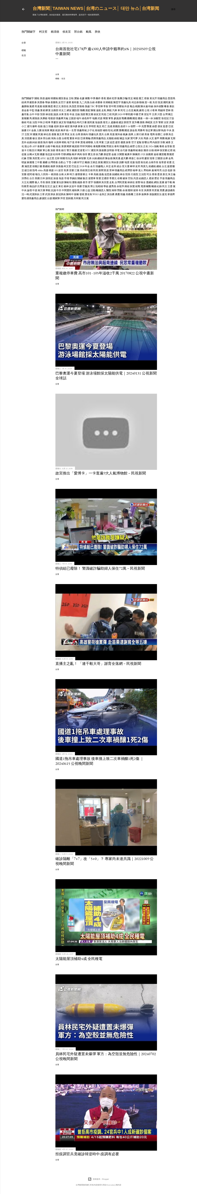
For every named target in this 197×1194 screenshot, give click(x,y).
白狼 (151, 150)
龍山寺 (28, 146)
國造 (134, 118)
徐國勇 (149, 154)
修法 (34, 138)
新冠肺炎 (61, 194)
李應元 (113, 178)
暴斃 (87, 98)
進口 (45, 126)
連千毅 (168, 182)
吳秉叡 (44, 118)
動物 (141, 102)
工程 (109, 114)
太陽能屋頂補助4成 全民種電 (78, 958)
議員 (55, 114)
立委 (170, 186)
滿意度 (28, 166)
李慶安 (54, 122)
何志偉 (135, 102)
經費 (116, 130)
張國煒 (97, 182)
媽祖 (127, 186)
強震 (137, 162)
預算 (42, 114)
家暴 (80, 126)
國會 (140, 118)
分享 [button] (24, 42)
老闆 (29, 174)
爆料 (34, 126)
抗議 (53, 190)
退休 (61, 126)
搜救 (142, 122)
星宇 (90, 182)
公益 (87, 190)
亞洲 (82, 138)
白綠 (92, 102)
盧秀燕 (112, 186)
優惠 (123, 142)
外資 (126, 106)
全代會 (123, 150)
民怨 (103, 114)
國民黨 (167, 102)
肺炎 (97, 31)
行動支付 (32, 150)
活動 (93, 190)
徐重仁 (159, 134)
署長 (58, 150)
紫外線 (119, 134)
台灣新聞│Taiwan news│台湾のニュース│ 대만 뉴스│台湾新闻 (96, 8)
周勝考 (141, 130)
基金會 (25, 110)
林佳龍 (49, 114)
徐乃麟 (99, 154)
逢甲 (156, 138)
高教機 (129, 194)
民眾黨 (155, 190)
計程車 (46, 122)
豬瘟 (135, 98)
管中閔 (112, 106)
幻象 (24, 158)
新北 (165, 174)
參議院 (43, 198)
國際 (31, 182)
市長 (42, 182)
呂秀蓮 (41, 186)
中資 (34, 190)
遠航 (98, 110)
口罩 (42, 194)
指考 (34, 170)
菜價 (63, 146)
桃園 (137, 106)
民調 (114, 114)
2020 (120, 114)
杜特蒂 (56, 154)
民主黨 (85, 198)
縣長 (48, 182)
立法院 (142, 174)
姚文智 (62, 122)
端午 (78, 118)
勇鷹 (117, 194)
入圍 (39, 130)
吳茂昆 (72, 106)
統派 (57, 130)
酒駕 (87, 110)
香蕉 (103, 98)
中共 (58, 190)
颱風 (88, 31)
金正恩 (50, 158)
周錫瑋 (161, 110)
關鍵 (79, 178)
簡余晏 (115, 162)
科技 (77, 138)
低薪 (170, 170)
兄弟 (88, 158)
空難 (29, 158)
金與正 (103, 194)
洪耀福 (120, 106)
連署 (68, 102)
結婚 (29, 142)
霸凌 (151, 178)
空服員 (86, 186)
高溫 (112, 134)
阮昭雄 (99, 186)
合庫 (165, 158)
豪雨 (141, 110)
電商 (152, 134)
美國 (37, 178)
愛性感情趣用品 (30, 198)
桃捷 (51, 170)
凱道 (106, 170)
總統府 (101, 158)
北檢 (77, 114)
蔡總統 (46, 166)
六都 (82, 190)
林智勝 (82, 158)
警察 (160, 122)
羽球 (82, 146)
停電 (117, 150)
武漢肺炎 (34, 194)
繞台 (119, 166)
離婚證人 (101, 190)
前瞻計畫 (37, 166)
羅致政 (36, 118)
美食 (147, 134)
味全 (143, 182)
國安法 (107, 162)
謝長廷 (49, 178)
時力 (72, 174)
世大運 (125, 166)
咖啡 (50, 142)
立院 (26, 134)
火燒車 (57, 142)
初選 (169, 162)
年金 (87, 166)
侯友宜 (66, 31)
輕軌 (64, 142)
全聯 (165, 134)
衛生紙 (144, 162)
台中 (31, 114)
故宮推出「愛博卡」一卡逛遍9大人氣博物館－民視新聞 (100, 473)
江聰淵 (159, 158)
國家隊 (56, 198)
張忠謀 (49, 154)
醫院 (108, 190)
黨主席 (60, 134)
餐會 (166, 106)
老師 (56, 126)
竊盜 (122, 138)
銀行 (63, 150)
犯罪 (114, 98)
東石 (60, 186)
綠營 (132, 146)
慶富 (146, 158)
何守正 (80, 162)
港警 (137, 182)
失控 (155, 102)
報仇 (37, 174)
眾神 (111, 170)
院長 (127, 174)
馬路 (146, 138)
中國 (135, 114)
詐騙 (125, 98)
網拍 (156, 182)
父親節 (72, 118)
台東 (106, 134)
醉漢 (48, 110)
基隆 (53, 134)
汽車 (114, 110)
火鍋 (94, 158)
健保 (125, 178)
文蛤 (71, 98)
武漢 (47, 194)
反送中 (72, 186)
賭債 (40, 142)
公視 (147, 110)
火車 (66, 174)
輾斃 (148, 186)
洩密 (82, 114)
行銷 (141, 134)
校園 (45, 106)
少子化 (90, 130)
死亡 (104, 126)
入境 (96, 142)
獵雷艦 (162, 154)
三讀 (106, 142)
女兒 (85, 126)
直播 (161, 182)
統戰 (137, 186)
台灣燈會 (53, 162)
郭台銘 (78, 31)
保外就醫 (159, 106)
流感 (109, 126)
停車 (77, 142)
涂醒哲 (157, 118)
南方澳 (41, 190)
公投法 (139, 146)
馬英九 (144, 166)
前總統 (152, 166)
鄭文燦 (89, 114)
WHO (96, 194)
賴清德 (55, 31)
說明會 (110, 150)
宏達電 (81, 150)
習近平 (147, 114)
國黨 (35, 134)
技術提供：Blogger (98, 1179)
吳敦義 (59, 166)
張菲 (84, 154)
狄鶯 (132, 186)
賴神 (66, 186)
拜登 (62, 198)
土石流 (129, 110)
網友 (69, 110)
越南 (47, 98)
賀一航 (148, 102)
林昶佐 (131, 182)
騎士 (85, 174)
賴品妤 (33, 186)
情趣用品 (162, 98)
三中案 (38, 162)
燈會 (146, 98)
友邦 (137, 166)
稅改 (58, 146)
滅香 (168, 142)
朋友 (160, 126)
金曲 (33, 130)
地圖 (94, 118)
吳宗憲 (105, 182)
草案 (101, 142)
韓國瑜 (54, 98)
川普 (159, 114)
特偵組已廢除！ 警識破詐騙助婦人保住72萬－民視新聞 (100, 568)
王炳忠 (94, 162)
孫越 (87, 106)
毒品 (132, 106)
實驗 (76, 98)
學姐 (105, 186)
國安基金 (63, 98)
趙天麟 (124, 158)
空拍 (130, 178)
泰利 (116, 146)
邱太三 (62, 110)
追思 (112, 142)
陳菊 (93, 110)
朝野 (133, 126)
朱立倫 (171, 174)
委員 (159, 174)
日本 (42, 178)
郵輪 (88, 138)
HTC (88, 150)
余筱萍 (120, 186)
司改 (29, 122)
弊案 (149, 126)
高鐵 (96, 174)
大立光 (25, 182)
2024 (151, 146)
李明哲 (92, 126)
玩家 (127, 138)
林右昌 (47, 134)
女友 (72, 134)
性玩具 (69, 158)
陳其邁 (116, 158)
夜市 (85, 182)
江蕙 (76, 170)
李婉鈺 (73, 178)
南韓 (114, 190)
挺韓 (135, 190)
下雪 (68, 162)
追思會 (108, 174)
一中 (138, 126)
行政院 (134, 174)
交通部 (105, 178)
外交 (108, 166)
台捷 (49, 198)
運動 (74, 182)
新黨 (100, 162)
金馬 (170, 158)
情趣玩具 (126, 102)
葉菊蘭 (25, 118)
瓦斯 (173, 138)
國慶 (42, 154)
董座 (72, 138)
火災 (151, 138)
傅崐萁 (149, 122)
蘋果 (130, 134)
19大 (142, 154)
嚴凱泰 (33, 102)
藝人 (37, 182)
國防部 (75, 110)
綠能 (116, 138)
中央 (169, 130)
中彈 (92, 98)
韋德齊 (171, 194)
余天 (92, 166)
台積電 (65, 138)
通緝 (109, 98)
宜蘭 (53, 182)
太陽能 (110, 138)
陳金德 (109, 158)
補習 (67, 126)
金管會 (168, 146)
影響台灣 (147, 142)
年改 (72, 114)
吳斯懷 (147, 190)
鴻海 (53, 138)
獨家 (39, 150)
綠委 (154, 126)
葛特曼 (75, 102)
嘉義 (101, 174)
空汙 (133, 142)
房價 (171, 122)
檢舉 (135, 170)
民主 (164, 186)
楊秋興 (75, 190)
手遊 (162, 178)
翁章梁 (162, 162)
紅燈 (170, 150)
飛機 (82, 110)
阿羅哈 (89, 146)
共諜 (135, 178)
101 (56, 170)
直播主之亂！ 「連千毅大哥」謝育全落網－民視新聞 (98, 663)
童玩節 (60, 182)
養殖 (161, 146)
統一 (68, 130)
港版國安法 (155, 194)
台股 (58, 138)
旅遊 (55, 178)
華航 (48, 190)
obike (40, 170)
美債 (42, 98)
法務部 (54, 110)
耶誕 (24, 162)
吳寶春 (41, 102)
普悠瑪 (171, 98)
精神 (156, 150)
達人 (140, 170)
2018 (81, 166)
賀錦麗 (69, 198)
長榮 (79, 186)
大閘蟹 (120, 154)
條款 (140, 150)
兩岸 (63, 130)
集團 (119, 98)
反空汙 (62, 102)
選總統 (149, 182)
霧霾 (45, 162)
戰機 (124, 118)
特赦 (150, 106)
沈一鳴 (25, 194)
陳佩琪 (136, 154)
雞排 (146, 150)
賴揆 (52, 166)
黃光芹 (153, 98)
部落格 (80, 106)
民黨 (40, 134)
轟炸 (98, 98)
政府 (123, 126)
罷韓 (130, 190)
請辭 (121, 162)
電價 (143, 186)
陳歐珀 (68, 182)
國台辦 (157, 130)
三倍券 (137, 194)
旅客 (128, 142)
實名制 (88, 194)
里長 (66, 114)
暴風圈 (97, 146)
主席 (154, 114)
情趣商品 (170, 178)
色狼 (40, 126)
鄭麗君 (170, 154)
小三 (24, 126)
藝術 (24, 122)
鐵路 (79, 182)
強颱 (156, 146)
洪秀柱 (25, 178)
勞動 (119, 190)
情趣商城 (82, 130)
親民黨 (91, 122)
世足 (130, 98)
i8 (33, 154)
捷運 (169, 166)
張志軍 (149, 130)
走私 (103, 110)
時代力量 (82, 122)
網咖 (68, 154)
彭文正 (48, 186)
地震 (127, 162)
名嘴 (119, 178)
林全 (122, 174)
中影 (37, 114)
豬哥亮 (158, 170)
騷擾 (74, 150)
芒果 (141, 114)
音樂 (71, 170)
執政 (163, 130)
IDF (29, 130)
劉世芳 (127, 122)
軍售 (110, 118)
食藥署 (41, 146)
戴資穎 (75, 146)
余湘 (125, 190)
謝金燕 (133, 130)
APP (34, 146)
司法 (149, 174)
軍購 (105, 118)
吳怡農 (111, 194)
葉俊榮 (102, 150)
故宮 (60, 170)
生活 (24, 55)
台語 (164, 170)
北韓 (57, 158)
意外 (24, 142)
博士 (92, 186)
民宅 (123, 110)
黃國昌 (116, 126)
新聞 (100, 170)
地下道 (70, 142)
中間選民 (67, 190)
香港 (154, 174)
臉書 (24, 130)
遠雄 (156, 154)
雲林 (168, 110)
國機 (129, 118)
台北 (164, 166)
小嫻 (74, 162)
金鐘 (113, 154)
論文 (55, 186)
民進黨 (38, 106)
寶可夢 (134, 138)
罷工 (141, 98)
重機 (121, 130)
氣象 (125, 134)
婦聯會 (89, 142)
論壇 (29, 190)
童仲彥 (73, 126)
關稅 (36, 98)
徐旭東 (45, 130)
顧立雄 (28, 170)
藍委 (165, 126)
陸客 (152, 158)
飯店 (85, 178)
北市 (155, 122)
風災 (98, 126)
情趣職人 (100, 166)
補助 (105, 130)
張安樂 (163, 150)
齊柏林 (147, 170)
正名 (145, 146)
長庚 (66, 170)
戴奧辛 (128, 154)
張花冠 (165, 118)
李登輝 (99, 106)
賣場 (82, 142)
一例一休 (148, 118)
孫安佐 (65, 106)
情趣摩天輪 (62, 118)
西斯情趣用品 (98, 138)
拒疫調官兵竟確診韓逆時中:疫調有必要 (87, 1154)
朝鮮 (75, 158)
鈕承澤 (25, 102)
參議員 (117, 118)
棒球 (132, 166)
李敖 (105, 106)
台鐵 (47, 146)
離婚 (87, 162)
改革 (113, 166)
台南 (61, 174)
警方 (69, 150)
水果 (61, 114)
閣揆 (69, 146)
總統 (158, 166)
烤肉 (79, 154)
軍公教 (46, 150)
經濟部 (128, 170)
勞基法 (110, 146)
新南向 (84, 134)
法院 (34, 122)
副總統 (116, 174)
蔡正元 (57, 106)
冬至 (141, 190)
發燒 (81, 194)
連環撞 (78, 174)
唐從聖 (107, 154)
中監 (31, 110)
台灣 (165, 114)
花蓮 (132, 162)
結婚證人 (144, 178)
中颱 (52, 146)
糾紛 (34, 142)
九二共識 (84, 102)
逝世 (117, 142)
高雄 (82, 170)
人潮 (136, 134)
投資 (160, 102)
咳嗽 (76, 194)
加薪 (52, 150)
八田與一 (45, 174)
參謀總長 (170, 190)
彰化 (110, 130)
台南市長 (153, 162)
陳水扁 (144, 106)
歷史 (156, 178)
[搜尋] (173, 9)
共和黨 (77, 198)
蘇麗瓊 (30, 162)
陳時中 (70, 194)
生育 (73, 130)
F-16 (128, 126)
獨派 (52, 130)
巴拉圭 (75, 166)
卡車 (90, 174)
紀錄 (159, 186)
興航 (109, 110)
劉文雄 (89, 170)
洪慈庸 (28, 138)
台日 (31, 178)
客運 (98, 178)
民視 (95, 170)
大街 (140, 138)
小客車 (153, 110)
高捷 (45, 170)
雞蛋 (50, 106)
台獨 (29, 154)
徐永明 (140, 158)
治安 (166, 122)
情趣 (37, 110)
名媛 (82, 98)
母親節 (51, 118)
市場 (66, 178)
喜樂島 (54, 102)
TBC (92, 106)
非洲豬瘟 (108, 102)
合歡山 (62, 162)
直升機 (135, 122)
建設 (121, 122)
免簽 (61, 178)
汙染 (171, 118)
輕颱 (103, 146)
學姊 (47, 102)
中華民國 (128, 114)
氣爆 (167, 138)
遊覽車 (92, 178)
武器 (100, 118)
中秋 (40, 122)
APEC (43, 158)
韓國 (62, 158)
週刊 (29, 126)
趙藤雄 (114, 122)
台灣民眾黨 (121, 182)
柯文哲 (43, 31)
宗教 (162, 142)
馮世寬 (36, 158)
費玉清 (91, 154)
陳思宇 (117, 102)
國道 (126, 130)
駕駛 (139, 142)
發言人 (106, 122)
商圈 (162, 138)
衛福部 (98, 130)
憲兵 (101, 134)
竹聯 (63, 154)
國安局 (94, 150)
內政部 (156, 142)
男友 (67, 134)
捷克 (164, 194)
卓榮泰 (99, 102)
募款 (171, 106)
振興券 (145, 194)
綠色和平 (87, 118)
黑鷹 (162, 190)
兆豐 (143, 126)
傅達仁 (132, 158)
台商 (77, 134)
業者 (42, 110)
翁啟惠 (99, 122)
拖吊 (45, 142)
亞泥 (170, 126)
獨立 (170, 114)
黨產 (31, 106)
